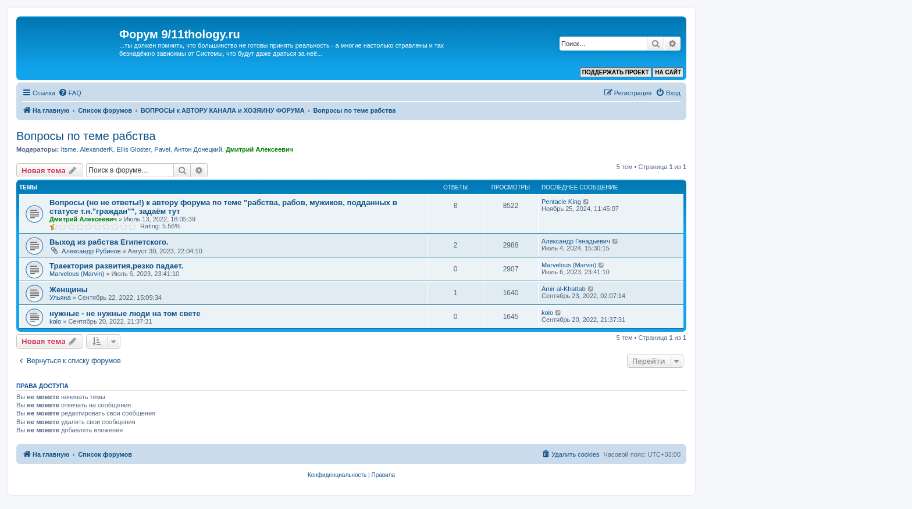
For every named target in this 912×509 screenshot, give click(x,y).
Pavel (162, 149)
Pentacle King (561, 201)
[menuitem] (69, 93)
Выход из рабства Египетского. (109, 242)
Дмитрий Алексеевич (259, 149)
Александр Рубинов (91, 251)
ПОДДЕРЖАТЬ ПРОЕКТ (615, 72)
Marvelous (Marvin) (76, 273)
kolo (55, 321)
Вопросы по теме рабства (86, 136)
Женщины (68, 289)
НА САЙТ (668, 72)
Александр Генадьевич (576, 241)
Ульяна (60, 297)
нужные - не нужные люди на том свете (124, 313)
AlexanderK (96, 149)
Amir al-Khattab (564, 288)
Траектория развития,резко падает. (116, 265)
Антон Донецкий (198, 149)
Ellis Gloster (134, 149)
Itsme (68, 149)
